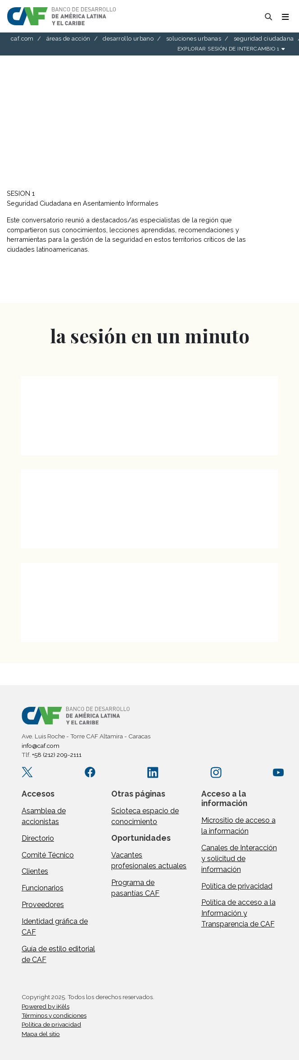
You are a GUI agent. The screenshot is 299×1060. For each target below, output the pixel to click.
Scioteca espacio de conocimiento (145, 816)
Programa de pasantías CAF (135, 888)
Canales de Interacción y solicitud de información (239, 858)
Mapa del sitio (41, 1033)
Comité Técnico (48, 855)
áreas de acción (68, 38)
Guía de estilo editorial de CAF (58, 954)
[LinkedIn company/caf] (153, 772)
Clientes (35, 871)
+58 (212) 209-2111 (57, 754)
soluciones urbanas (193, 38)
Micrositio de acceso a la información (238, 825)
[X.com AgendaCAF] (27, 772)
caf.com (22, 38)
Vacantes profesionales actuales (148, 860)
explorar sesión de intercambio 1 (231, 49)
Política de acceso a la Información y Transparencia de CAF (238, 913)
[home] (61, 16)
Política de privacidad (236, 886)
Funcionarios (42, 888)
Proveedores (43, 904)
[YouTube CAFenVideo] (278, 772)
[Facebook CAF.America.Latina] (90, 772)
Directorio (38, 838)
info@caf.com (40, 745)
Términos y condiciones (54, 1015)
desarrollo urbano (128, 38)
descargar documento (50, 286)
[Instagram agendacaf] (216, 772)
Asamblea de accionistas (44, 816)
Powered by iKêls (45, 1006)
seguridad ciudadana (264, 38)
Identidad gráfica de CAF (55, 926)
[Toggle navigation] (285, 16)
